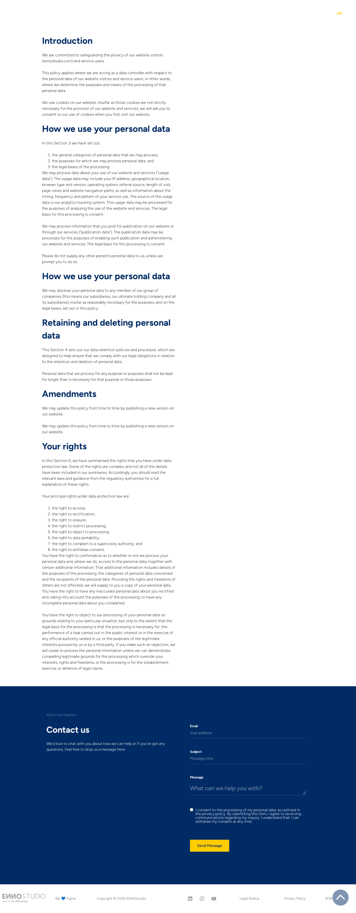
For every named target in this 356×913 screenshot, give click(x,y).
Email (188, 750)
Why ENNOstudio (247, 13)
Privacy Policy (295, 898)
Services (132, 13)
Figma (191, 13)
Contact (319, 13)
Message (190, 782)
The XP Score (163, 13)
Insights (215, 13)
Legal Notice (249, 898)
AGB (328, 898)
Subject (189, 766)
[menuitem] (339, 13)
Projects (103, 13)
